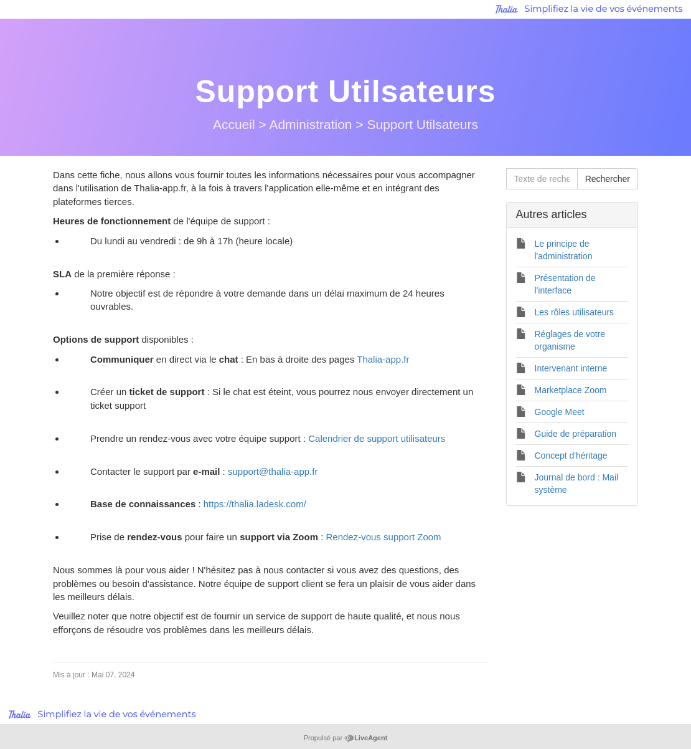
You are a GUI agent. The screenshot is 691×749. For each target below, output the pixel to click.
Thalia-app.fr (383, 359)
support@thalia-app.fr (272, 471)
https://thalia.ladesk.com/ (255, 504)
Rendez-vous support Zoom (383, 537)
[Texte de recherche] (542, 178)
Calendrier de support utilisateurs (376, 438)
